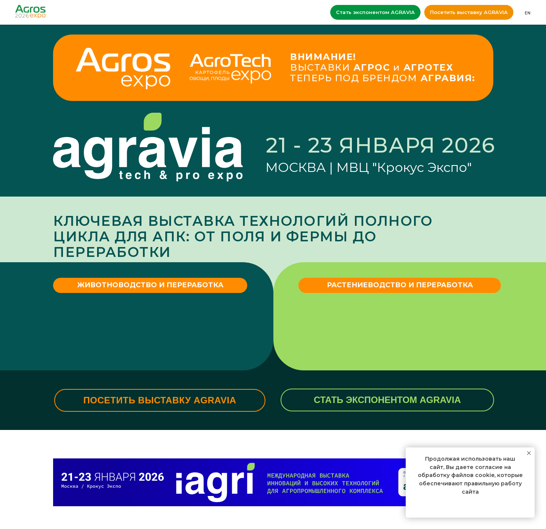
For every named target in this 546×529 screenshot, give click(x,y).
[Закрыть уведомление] (529, 453)
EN (528, 13)
